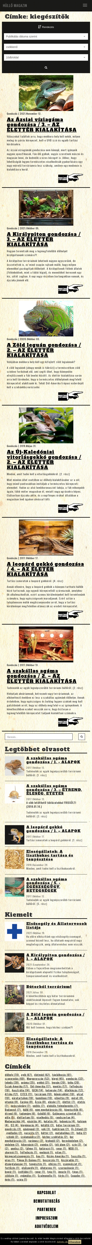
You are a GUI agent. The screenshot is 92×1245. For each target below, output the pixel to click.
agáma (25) (28, 1082)
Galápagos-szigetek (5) (67, 1113)
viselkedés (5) (45, 1117)
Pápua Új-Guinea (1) (29, 1160)
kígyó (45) (58, 1078)
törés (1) (63, 1175)
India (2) (81, 1133)
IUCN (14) (38, 1090)
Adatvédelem (46, 1226)
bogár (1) (11, 1172)
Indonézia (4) (68, 1121)
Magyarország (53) (38, 1078)
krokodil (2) (53, 1140)
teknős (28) (12, 1082)
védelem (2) (12, 1144)
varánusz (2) (36, 1140)
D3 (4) (15, 1125)
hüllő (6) (28, 1109)
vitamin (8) (12, 1102)
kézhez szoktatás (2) (55, 1137)
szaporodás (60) (15, 1078)
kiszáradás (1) (70, 1160)
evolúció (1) (46, 1152)
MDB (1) (73, 1148)
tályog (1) (32, 1148)
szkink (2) (12, 1137)
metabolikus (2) (65, 1133)
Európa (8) (26, 1102)
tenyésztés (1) (38, 1164)
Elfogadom (75, 1241)
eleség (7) (54, 1102)
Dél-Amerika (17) (40, 1086)
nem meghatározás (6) (49, 1109)
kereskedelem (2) (72, 1140)
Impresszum (46, 1218)
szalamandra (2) (31, 1137)
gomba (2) (46, 1144)
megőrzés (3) (13, 1129)
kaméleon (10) (44, 1098)
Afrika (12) (12, 1094)
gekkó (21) (43, 1082)
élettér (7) (69, 1102)
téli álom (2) (62, 1144)
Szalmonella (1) (47, 1175)
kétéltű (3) (47, 1125)
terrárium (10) (44, 1094)
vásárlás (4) (34, 1121)
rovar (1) (61, 1148)
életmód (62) (42, 1075)
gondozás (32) (75, 1078)
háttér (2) (47, 1133)
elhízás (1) (54, 1164)
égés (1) (10, 1179)
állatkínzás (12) (74, 1090)
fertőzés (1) (12, 1168)
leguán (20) (59, 1082)
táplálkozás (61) (62, 1075)
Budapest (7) (13, 1109)
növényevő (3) (31, 1129)
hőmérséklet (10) (64, 1094)
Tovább (71, 179)
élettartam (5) (26, 1117)
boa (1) (40, 1156)
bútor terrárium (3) (68, 1125)
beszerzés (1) (51, 1160)
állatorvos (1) (48, 1168)
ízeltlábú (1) (25, 1172)
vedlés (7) (39, 1106)
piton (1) (60, 1152)
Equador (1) (78, 1175)
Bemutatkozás (46, 1201)
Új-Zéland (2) (79, 1129)
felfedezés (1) (29, 1152)
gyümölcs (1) (28, 1175)
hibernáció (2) (30, 1144)
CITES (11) (26, 1094)
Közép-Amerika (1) (58, 1156)
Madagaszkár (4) (15, 1121)
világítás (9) (62, 1098)
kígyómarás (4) (30, 1125)
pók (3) (46, 1129)
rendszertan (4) (65, 1117)
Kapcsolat (46, 1193)
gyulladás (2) (14, 1133)
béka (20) (74, 1082)
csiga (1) (22, 1179)
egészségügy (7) (21, 1106)
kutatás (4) (51, 1121)
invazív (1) (64, 1172)
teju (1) (52, 1172)
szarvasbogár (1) (68, 1168)
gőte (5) (10, 1117)
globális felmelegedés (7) (63, 1106)
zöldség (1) (12, 1175)
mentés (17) (60, 1086)
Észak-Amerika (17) (17, 1086)
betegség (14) (54, 1090)
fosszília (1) (78, 1156)
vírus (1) (10, 1160)
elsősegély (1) (30, 1168)
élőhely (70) (12, 1075)
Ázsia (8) (40, 1102)
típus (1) (77, 1172)
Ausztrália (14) (21, 1090)
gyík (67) (27, 1075)
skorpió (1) (11, 1152)
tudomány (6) (27, 1113)
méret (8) (77, 1098)
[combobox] (46, 36)
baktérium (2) (61, 1129)
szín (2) (77, 1144)
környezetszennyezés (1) (20, 1156)
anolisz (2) (17, 1148)
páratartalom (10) (23, 1098)
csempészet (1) (72, 1164)
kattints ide (62, 1241)
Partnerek (46, 1209)
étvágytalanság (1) (16, 1164)
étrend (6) (11, 1113)
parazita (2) (31, 1133)
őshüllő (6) (44, 1113)
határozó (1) (46, 1148)
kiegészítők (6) (73, 1109)
